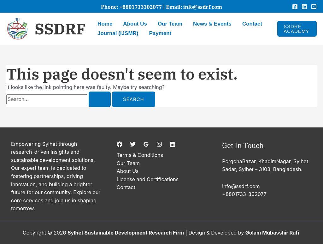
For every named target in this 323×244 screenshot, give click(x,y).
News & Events (212, 24)
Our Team (170, 24)
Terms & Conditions (140, 155)
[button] (297, 29)
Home (104, 24)
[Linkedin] (304, 6)
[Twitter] (133, 144)
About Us (135, 24)
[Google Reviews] (146, 144)
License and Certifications (148, 179)
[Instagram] (159, 144)
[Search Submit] (100, 99)
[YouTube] (314, 6)
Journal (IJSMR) (117, 33)
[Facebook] (295, 6)
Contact (252, 24)
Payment (160, 33)
